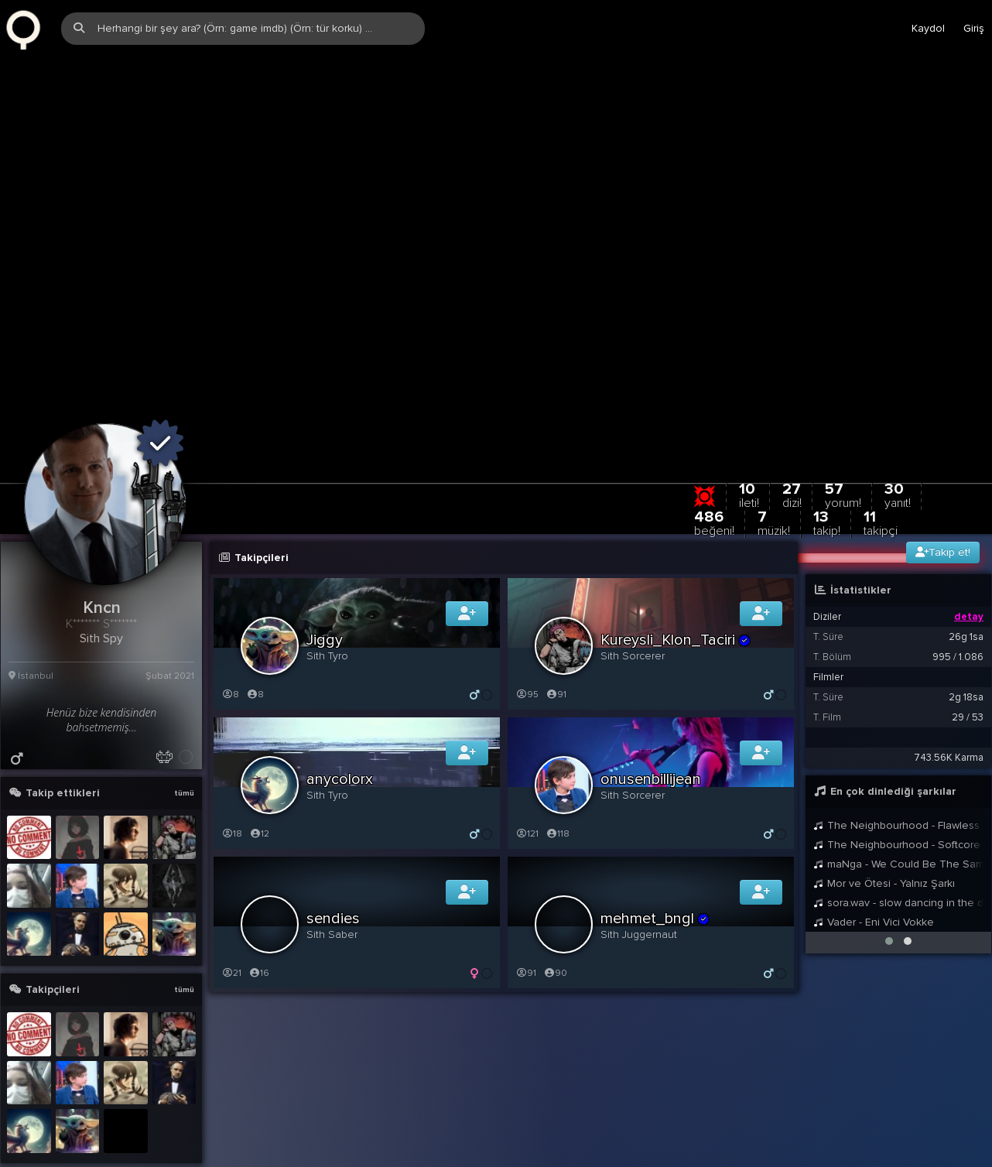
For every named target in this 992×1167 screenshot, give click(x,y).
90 (555, 906)
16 (258, 906)
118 (558, 766)
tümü (184, 726)
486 (714, 455)
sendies (333, 851)
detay (968, 549)
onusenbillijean (650, 712)
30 (897, 427)
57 (843, 427)
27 (792, 427)
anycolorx (339, 712)
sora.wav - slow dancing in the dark (898, 835)
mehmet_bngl (655, 851)
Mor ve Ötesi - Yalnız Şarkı (884, 816)
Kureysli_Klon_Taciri (675, 572)
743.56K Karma (948, 690)
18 (231, 766)
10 (749, 427)
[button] (889, 873)
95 (527, 627)
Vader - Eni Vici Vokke (873, 854)
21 (231, 906)
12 (259, 766)
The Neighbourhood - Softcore (896, 777)
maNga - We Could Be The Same (898, 796)
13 (826, 455)
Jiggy (324, 572)
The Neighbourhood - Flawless (896, 758)
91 (556, 627)
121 (527, 766)
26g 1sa (966, 569)
